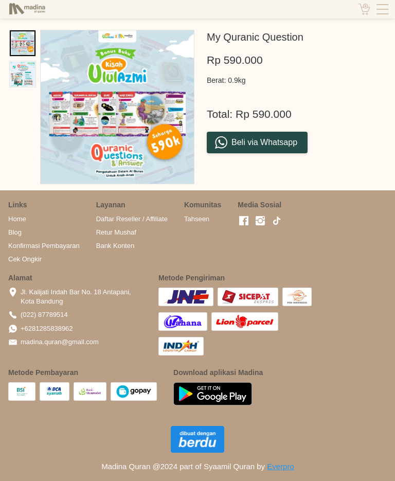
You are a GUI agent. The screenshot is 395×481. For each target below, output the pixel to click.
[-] (244, 221)
